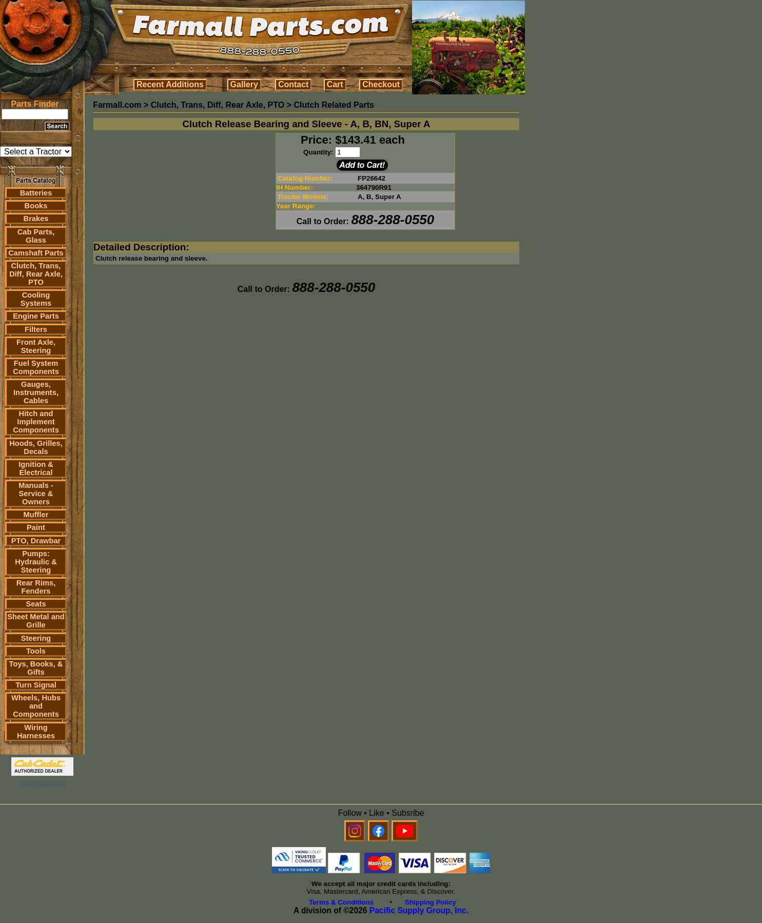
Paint (36, 527)
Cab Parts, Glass (36, 236)
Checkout (381, 84)
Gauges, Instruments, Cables (35, 392)
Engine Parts (36, 316)
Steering (36, 638)
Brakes (36, 218)
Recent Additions (170, 84)
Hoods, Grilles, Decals (35, 447)
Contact (293, 84)
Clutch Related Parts (334, 105)
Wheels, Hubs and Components (36, 706)
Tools (36, 651)
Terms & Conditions (341, 902)
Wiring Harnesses (36, 731)
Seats (36, 604)
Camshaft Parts (36, 253)
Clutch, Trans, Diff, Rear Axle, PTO (36, 274)
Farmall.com (117, 105)
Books (36, 206)
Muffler (36, 514)
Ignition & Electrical (35, 468)
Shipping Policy (430, 902)
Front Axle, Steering (35, 346)
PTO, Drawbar (36, 541)
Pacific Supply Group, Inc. (418, 910)
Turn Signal (35, 685)
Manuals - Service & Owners (35, 493)
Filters (36, 329)
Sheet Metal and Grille (36, 621)
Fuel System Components (36, 367)
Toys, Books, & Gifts (36, 668)
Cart (335, 84)
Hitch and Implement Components (36, 421)
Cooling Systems (36, 299)
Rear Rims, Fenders (36, 587)
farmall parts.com (42, 784)
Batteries (36, 193)
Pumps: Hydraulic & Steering (35, 561)
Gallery (244, 84)
